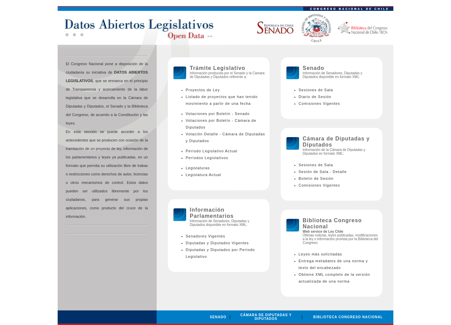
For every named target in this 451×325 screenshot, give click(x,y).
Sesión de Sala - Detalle (323, 172)
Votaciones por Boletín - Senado (218, 114)
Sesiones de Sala (316, 90)
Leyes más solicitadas (320, 254)
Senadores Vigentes (205, 236)
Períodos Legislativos (207, 158)
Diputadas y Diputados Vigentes (217, 243)
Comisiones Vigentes (319, 103)
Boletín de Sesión (316, 178)
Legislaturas (198, 168)
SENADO (218, 317)
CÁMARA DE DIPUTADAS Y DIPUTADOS (266, 317)
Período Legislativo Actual (212, 151)
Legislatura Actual (203, 175)
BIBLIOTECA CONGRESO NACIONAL (348, 317)
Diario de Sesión (315, 97)
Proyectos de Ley (203, 90)
